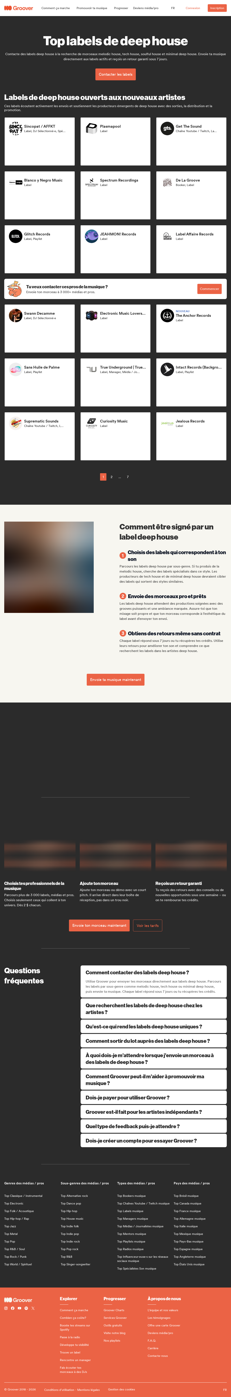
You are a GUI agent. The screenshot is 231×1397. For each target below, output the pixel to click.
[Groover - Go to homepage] (32, 1300)
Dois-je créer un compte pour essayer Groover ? (154, 1140)
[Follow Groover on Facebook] (12, 1309)
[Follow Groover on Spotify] (26, 1309)
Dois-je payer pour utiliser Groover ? (154, 1097)
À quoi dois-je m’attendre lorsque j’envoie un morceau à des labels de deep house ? (154, 1058)
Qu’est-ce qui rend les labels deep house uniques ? (154, 1026)
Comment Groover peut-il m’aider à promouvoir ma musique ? (154, 1079)
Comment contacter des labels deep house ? (154, 972)
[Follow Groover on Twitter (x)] (33, 1309)
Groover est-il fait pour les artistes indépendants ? (154, 1112)
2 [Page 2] (112, 477)
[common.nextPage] (137, 477)
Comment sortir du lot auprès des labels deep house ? (154, 1040)
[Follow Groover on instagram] (6, 1309)
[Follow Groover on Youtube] (19, 1309)
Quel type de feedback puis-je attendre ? (154, 1126)
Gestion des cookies (121, 1389)
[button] (55, 8)
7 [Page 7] (128, 477)
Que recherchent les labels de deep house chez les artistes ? (154, 1008)
